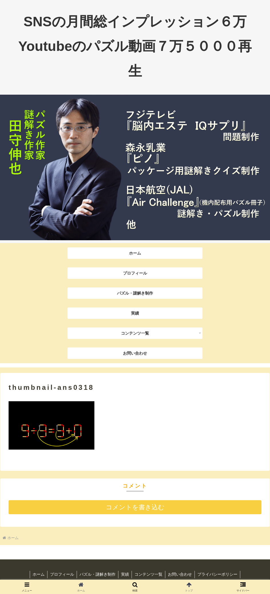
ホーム (37, 574)
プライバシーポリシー (219, 574)
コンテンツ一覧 (149, 574)
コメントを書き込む (135, 507)
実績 (125, 574)
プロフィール (61, 574)
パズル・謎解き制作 (97, 574)
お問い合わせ (181, 574)
